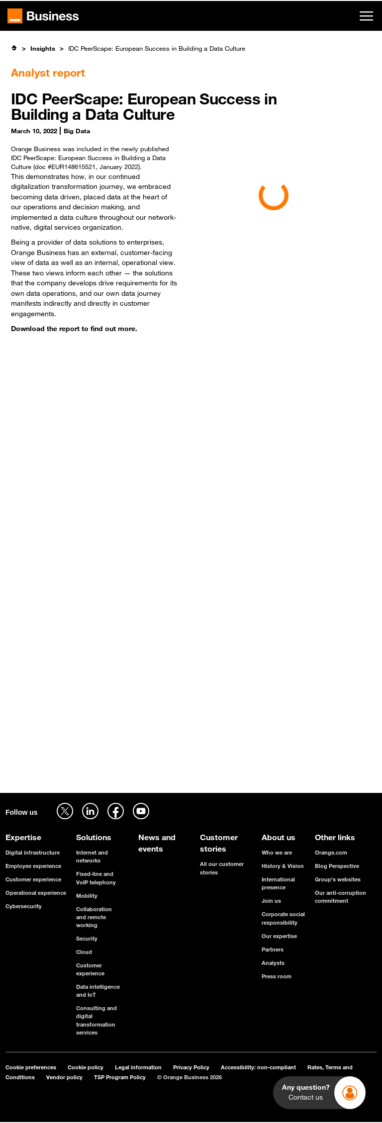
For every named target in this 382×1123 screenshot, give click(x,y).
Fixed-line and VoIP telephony (96, 877)
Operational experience (35, 892)
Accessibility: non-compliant (258, 1067)
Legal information (138, 1067)
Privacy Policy (191, 1067)
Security (86, 938)
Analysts (273, 962)
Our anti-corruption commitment (340, 896)
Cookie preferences (30, 1067)
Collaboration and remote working (94, 917)
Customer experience (33, 879)
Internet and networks (92, 856)
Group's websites (338, 879)
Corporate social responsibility (283, 918)
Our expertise (279, 936)
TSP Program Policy (120, 1077)
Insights (42, 48)
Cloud (84, 951)
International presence (278, 883)
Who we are (277, 852)
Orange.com (331, 852)
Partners (273, 949)
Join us (271, 900)
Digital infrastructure (32, 852)
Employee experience (33, 865)
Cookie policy (85, 1067)
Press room (276, 976)
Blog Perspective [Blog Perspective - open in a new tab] (337, 865)
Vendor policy (64, 1077)
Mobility (86, 895)
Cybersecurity (23, 906)
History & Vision (283, 865)
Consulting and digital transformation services (96, 1020)
